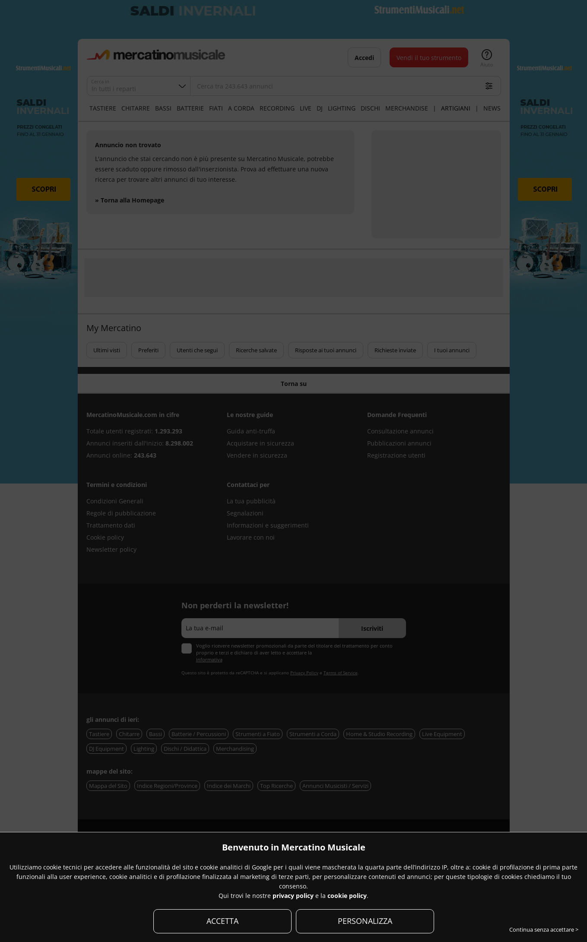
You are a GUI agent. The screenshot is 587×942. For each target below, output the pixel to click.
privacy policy (293, 895)
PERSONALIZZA (365, 921)
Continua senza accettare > (543, 929)
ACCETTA (222, 921)
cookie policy (347, 895)
